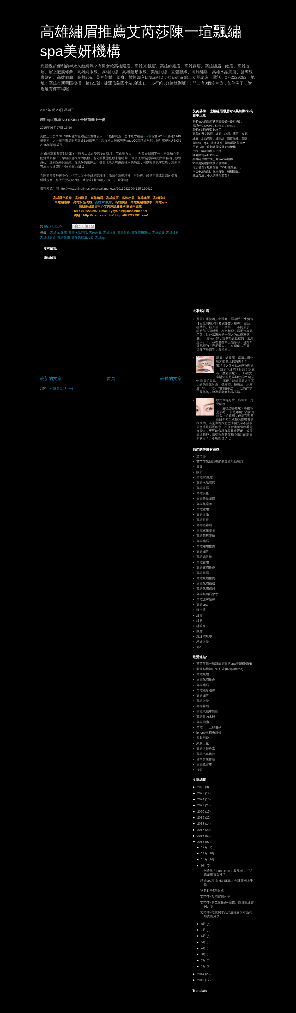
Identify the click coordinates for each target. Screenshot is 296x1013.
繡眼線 (201, 626)
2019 (201, 817)
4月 (204, 948)
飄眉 (199, 631)
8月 (204, 924)
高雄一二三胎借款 (208, 727)
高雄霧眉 (202, 562)
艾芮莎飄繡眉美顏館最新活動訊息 (219, 461)
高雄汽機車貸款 (207, 711)
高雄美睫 (202, 493)
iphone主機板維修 (208, 732)
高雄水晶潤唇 (77, 233)
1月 (204, 966)
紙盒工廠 (202, 743)
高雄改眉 (95, 233)
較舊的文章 (171, 378)
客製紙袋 (202, 738)
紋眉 (199, 472)
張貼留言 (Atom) (61, 388)
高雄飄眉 (63, 238)
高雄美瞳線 (204, 504)
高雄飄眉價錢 (205, 589)
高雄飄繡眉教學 (82, 238)
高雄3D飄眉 (103, 202)
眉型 (199, 467)
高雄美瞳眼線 (205, 498)
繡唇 (199, 620)
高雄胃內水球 (205, 716)
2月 (204, 960)
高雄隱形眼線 (141, 233)
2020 (201, 811)
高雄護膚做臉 (205, 599)
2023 (201, 805)
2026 (201, 787)
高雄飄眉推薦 (205, 578)
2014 (201, 974)
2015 (201, 842)
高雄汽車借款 (205, 754)
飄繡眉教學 (204, 636)
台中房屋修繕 (205, 759)
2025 (201, 793)
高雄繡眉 (158, 233)
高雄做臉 (202, 514)
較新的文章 (51, 378)
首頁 (111, 378)
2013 (201, 980)
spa (145, 136)
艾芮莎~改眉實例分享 (215, 896)
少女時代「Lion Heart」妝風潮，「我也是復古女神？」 (226, 872)
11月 (204, 853)
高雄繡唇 (172, 233)
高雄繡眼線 (48, 238)
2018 (201, 823)
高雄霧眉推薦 (205, 567)
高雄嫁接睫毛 (205, 530)
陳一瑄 (201, 610)
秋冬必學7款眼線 (212, 890)
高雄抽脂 (202, 722)
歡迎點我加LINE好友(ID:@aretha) (219, 669)
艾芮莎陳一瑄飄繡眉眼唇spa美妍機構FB (224, 663)
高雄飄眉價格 (205, 583)
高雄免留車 (204, 764)
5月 (204, 942)
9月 (204, 865)
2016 (201, 836)
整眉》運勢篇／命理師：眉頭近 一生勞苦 (225, 319)
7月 (204, 930)
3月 (204, 954)
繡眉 (199, 615)
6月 (204, 936)
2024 (201, 799)
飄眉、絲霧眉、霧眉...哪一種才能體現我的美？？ (234, 359)
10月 (204, 859)
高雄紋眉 (109, 233)
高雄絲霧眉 (204, 525)
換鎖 (199, 770)
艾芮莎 (201, 456)
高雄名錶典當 (205, 748)
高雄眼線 (123, 233)
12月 (204, 847)
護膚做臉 (202, 642)
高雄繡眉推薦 (205, 546)
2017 (201, 830)
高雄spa (100, 238)
